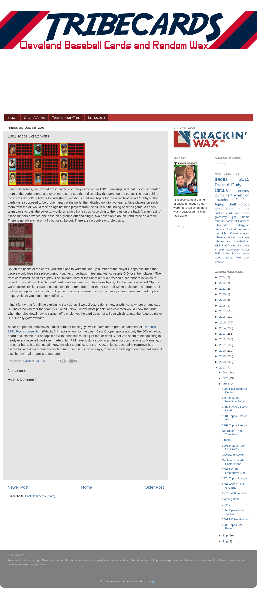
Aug (226, 541)
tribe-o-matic (223, 241)
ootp (221, 249)
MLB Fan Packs (225, 245)
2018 (222, 305)
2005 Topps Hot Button (232, 526)
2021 (222, 288)
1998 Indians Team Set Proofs (234, 447)
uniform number (237, 209)
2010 (222, 350)
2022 (222, 282)
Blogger (151, 581)
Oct (225, 383)
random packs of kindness (232, 221)
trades (221, 179)
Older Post (154, 487)
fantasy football (225, 229)
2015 (222, 322)
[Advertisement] (128, 81)
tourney (244, 191)
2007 (222, 367)
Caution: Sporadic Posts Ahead (233, 462)
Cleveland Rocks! (233, 454)
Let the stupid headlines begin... (235, 399)
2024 (222, 277)
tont (217, 233)
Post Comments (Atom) (40, 496)
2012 (222, 339)
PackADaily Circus (238, 249)
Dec (226, 372)
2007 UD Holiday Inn (235, 519)
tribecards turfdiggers (232, 225)
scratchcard (224, 200)
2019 (222, 299)
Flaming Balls (230, 499)
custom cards (224, 213)
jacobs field (233, 257)
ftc (237, 200)
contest (245, 233)
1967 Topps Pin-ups (234, 425)
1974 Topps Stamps (234, 478)
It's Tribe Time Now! (234, 493)
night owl (243, 237)
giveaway (221, 217)
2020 (222, 294)
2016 (222, 316)
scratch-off (241, 195)
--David (26, 360)
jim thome (241, 217)
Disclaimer (96, 117)
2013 (222, 333)
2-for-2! (226, 504)
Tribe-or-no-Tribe (66, 117)
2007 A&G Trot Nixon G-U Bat (235, 486)
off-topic (244, 229)
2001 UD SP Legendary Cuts (233, 471)
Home (12, 117)
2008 (222, 362)
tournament (223, 195)
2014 (222, 328)
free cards (242, 213)
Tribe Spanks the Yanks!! (233, 512)
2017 (222, 311)
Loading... (179, 226)
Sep (226, 535)
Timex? (226, 439)
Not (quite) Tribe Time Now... (232, 432)
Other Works (34, 117)
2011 (222, 345)
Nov (226, 378)
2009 (222, 356)
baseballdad (242, 241)
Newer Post (17, 487)
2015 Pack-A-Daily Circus (232, 185)
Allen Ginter (230, 233)
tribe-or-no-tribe (225, 237)
